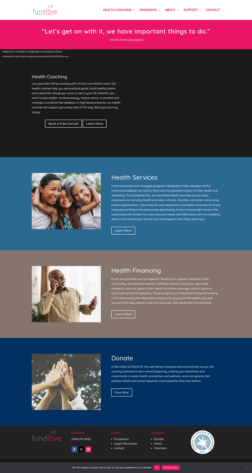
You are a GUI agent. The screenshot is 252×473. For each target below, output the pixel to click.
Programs (148, 10)
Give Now (122, 392)
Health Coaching (117, 10)
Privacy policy (171, 467)
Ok (156, 467)
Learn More (94, 124)
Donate (159, 439)
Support (190, 10)
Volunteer (160, 448)
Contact (213, 10)
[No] (247, 467)
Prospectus (121, 439)
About (170, 10)
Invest (158, 443)
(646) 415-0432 (81, 439)
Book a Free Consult (63, 124)
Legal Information (126, 443)
